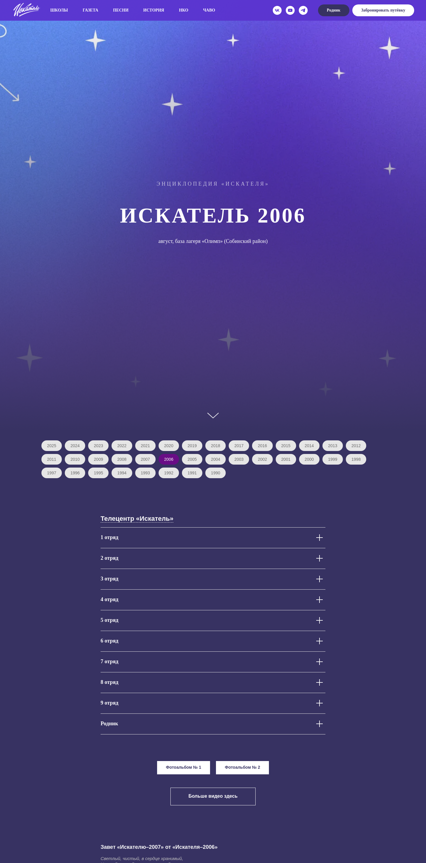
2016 (262, 445)
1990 (215, 473)
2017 (238, 445)
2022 (121, 445)
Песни (120, 10)
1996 (75, 473)
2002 (262, 459)
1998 (356, 459)
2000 (309, 459)
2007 (145, 459)
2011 (51, 459)
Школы (59, 10)
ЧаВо (209, 10)
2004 (215, 459)
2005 (192, 459)
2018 (215, 445)
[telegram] (303, 10)
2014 (309, 445)
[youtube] (290, 10)
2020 (168, 445)
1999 (332, 459)
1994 (121, 473)
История (153, 10)
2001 (286, 459)
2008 (121, 459)
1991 (192, 473)
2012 (356, 445)
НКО (183, 10)
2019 (192, 445)
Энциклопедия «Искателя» (212, 184)
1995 (98, 473)
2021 (145, 445)
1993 (145, 473)
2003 (238, 459)
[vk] (277, 10)
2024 (75, 445)
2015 (286, 445)
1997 (51, 473)
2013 (332, 445)
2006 (168, 459)
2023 (98, 445)
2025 (51, 445)
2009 (98, 459)
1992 (168, 473)
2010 (75, 459)
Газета (91, 10)
